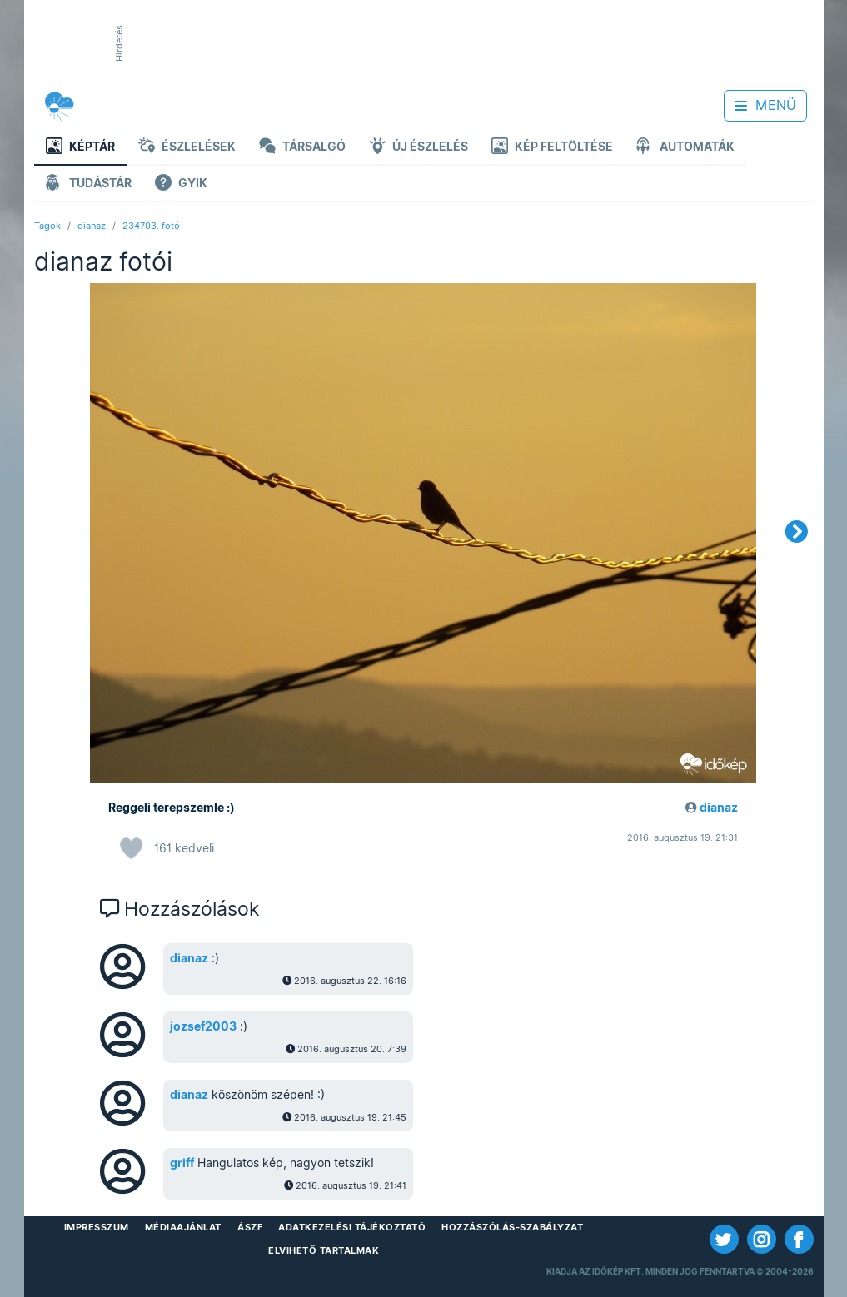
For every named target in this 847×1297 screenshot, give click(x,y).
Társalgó (302, 147)
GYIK (181, 184)
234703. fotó (151, 225)
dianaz (91, 225)
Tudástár (89, 184)
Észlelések (187, 147)
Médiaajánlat (183, 1227)
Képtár (80, 147)
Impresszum (96, 1227)
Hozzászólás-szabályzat (512, 1227)
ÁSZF (249, 1227)
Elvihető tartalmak (323, 1250)
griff (182, 1163)
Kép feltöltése (552, 147)
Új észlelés (418, 147)
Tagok (47, 225)
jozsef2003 (203, 1026)
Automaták (685, 147)
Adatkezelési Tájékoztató (352, 1227)
